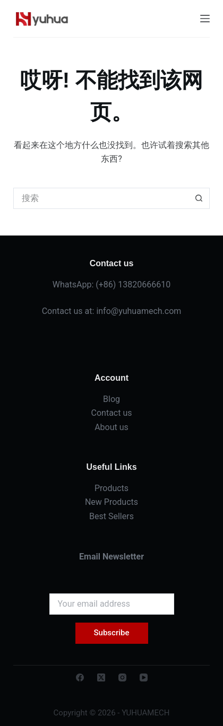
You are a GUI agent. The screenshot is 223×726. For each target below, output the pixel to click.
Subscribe (112, 632)
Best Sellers (111, 516)
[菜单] (205, 18)
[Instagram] (122, 677)
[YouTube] (144, 677)
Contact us (111, 413)
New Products (111, 502)
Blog (111, 399)
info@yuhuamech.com (138, 311)
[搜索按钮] (199, 198)
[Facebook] (80, 677)
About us (111, 427)
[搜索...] (100, 198)
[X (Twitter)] (101, 677)
